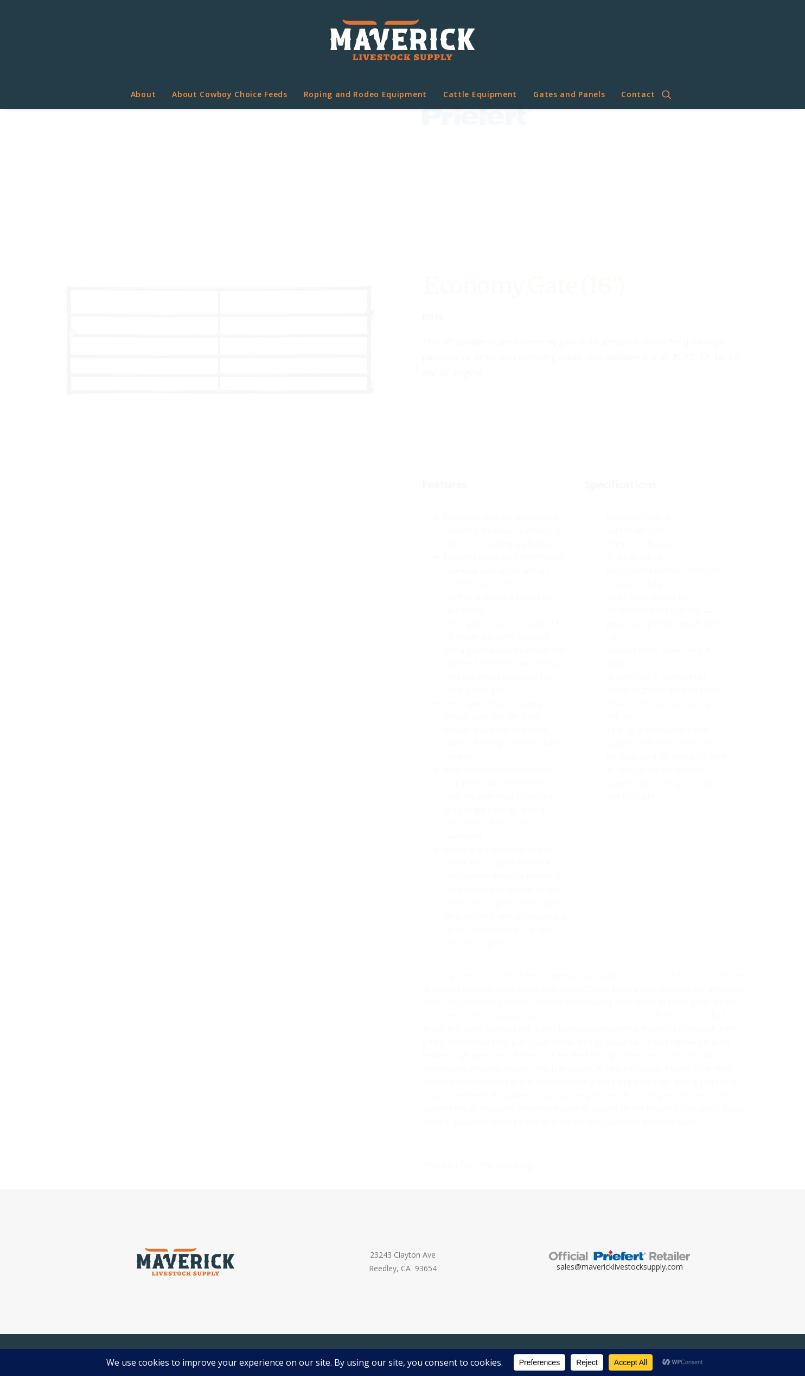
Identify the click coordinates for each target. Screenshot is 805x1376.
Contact (638, 94)
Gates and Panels (569, 94)
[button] (671, 94)
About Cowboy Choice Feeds (230, 94)
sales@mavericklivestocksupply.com (620, 1266)
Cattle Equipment (480, 94)
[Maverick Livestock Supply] (402, 40)
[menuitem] (143, 94)
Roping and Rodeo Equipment (365, 94)
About (143, 94)
